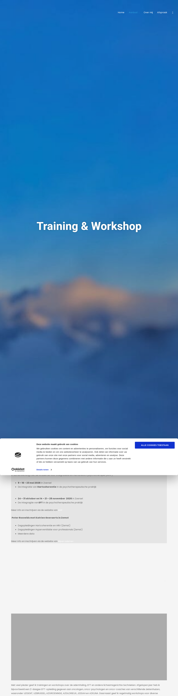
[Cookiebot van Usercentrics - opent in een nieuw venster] (18, 690)
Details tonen (43, 690)
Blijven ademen (66, 541)
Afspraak (162, 12)
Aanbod (133, 12)
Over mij (148, 12)
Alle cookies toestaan (155, 666)
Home (121, 12)
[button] (172, 12)
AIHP (60, 510)
